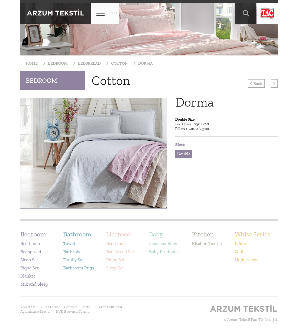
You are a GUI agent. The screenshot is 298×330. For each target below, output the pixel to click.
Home (32, 63)
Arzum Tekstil (55, 13)
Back (256, 83)
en (114, 13)
